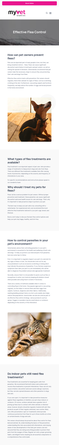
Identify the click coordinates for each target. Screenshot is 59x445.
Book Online (29, 3)
